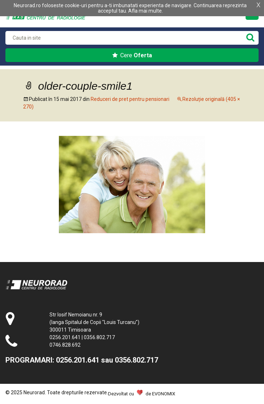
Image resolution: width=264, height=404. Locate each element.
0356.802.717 (99, 337)
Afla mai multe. (145, 11)
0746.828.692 (65, 345)
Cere (132, 55)
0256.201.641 (65, 337)
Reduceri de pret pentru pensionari (130, 99)
